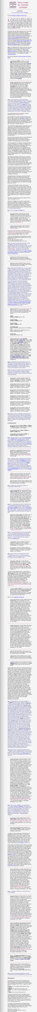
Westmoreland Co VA (15, 467)
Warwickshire (22, 459)
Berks (16, 73)
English (13, 26)
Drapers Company (13, 301)
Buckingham (20, 342)
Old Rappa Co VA (28, 40)
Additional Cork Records (19, 597)
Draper (21, 344)
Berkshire (21, 341)
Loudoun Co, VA (23, 842)
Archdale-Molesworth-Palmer (24, 301)
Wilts (11, 62)
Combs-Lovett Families (12, 38)
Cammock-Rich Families (13, 468)
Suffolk (23, 104)
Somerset (29, 63)
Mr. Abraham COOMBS (13, 507)
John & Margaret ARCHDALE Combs (20, 355)
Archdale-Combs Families (20, 37)
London (24, 102)
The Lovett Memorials (18, 806)
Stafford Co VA (14, 438)
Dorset (23, 68)
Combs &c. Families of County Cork (18, 15)
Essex (18, 292)
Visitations (19, 78)
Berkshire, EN (16, 538)
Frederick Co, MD (11, 854)
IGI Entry (17, 380)
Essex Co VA (15, 253)
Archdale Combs (19, 40)
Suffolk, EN (22, 117)
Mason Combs (26, 753)
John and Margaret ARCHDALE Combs (19, 43)
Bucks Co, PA (12, 864)
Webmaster (26, 12)
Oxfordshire (22, 339)
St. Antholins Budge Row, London (17, 357)
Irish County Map (21, 56)
